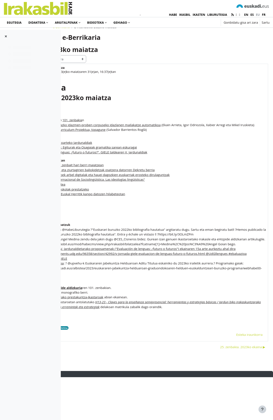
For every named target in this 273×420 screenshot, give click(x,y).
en (246, 15)
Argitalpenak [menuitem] (66, 22)
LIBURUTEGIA (217, 15)
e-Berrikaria (88, 44)
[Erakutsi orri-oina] (262, 409)
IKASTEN (199, 15)
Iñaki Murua (91, 89)
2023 (118, 370)
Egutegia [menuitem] (14, 22)
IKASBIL (184, 15)
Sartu (266, 22)
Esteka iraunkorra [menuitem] (239, 377)
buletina (129, 370)
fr (264, 15)
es (252, 15)
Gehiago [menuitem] (120, 22)
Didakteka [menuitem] (36, 22)
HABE (173, 15)
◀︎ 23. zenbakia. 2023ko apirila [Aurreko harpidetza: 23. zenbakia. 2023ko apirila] (94, 389)
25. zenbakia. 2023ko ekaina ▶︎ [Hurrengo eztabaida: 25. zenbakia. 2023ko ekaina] (232, 389)
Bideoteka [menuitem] (95, 22)
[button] (204, 22)
